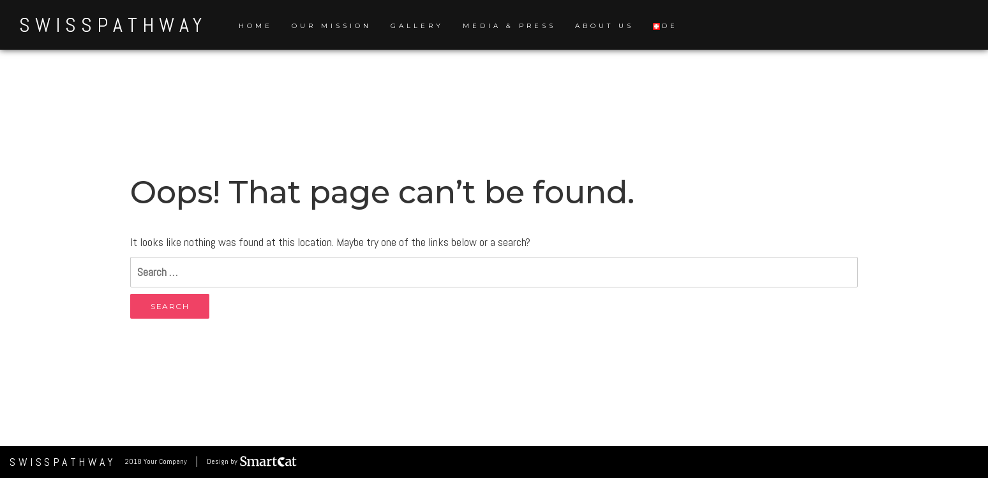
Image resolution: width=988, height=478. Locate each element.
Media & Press (509, 26)
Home (256, 26)
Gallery (417, 26)
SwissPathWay (113, 25)
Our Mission (331, 26)
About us (604, 26)
